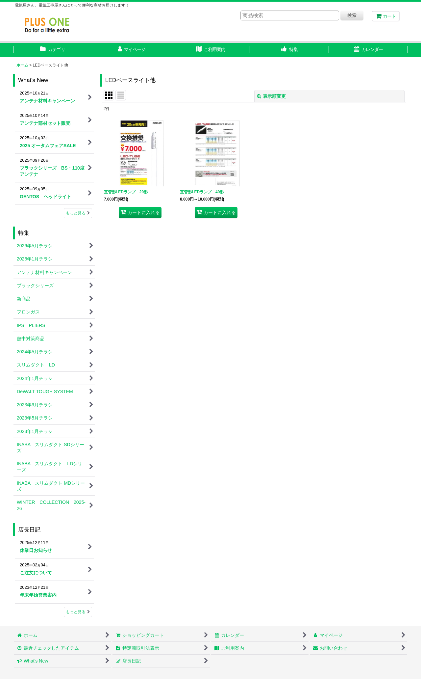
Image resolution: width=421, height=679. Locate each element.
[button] (289, 50)
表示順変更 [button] (271, 96)
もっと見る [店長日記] (78, 612)
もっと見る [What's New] (78, 213)
